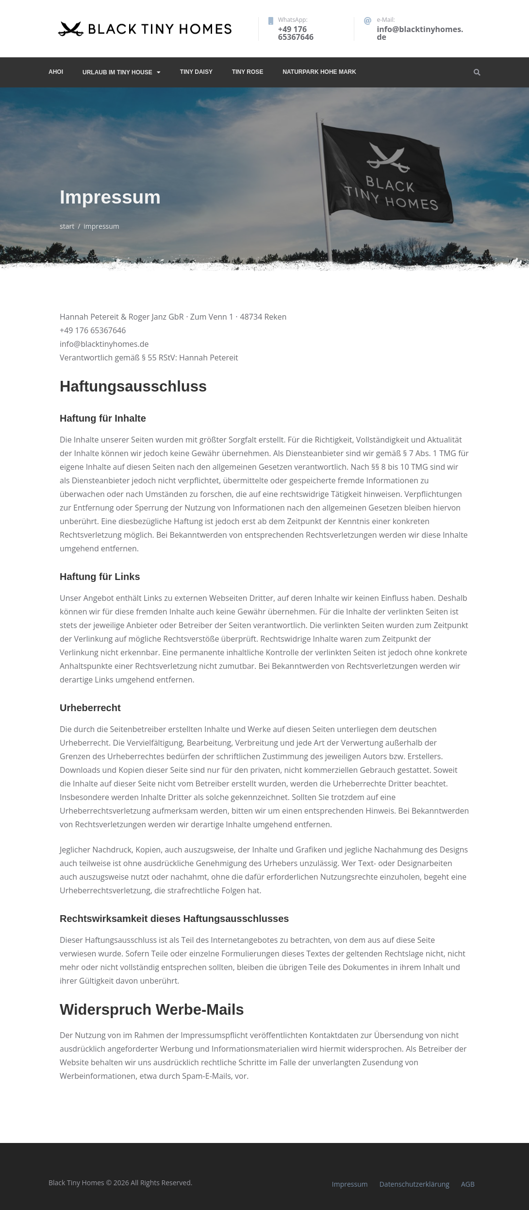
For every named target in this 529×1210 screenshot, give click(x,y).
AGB (468, 1184)
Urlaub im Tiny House (117, 72)
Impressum (350, 1184)
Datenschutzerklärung (414, 1184)
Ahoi (56, 71)
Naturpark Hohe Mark (319, 71)
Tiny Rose (247, 71)
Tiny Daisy (196, 71)
